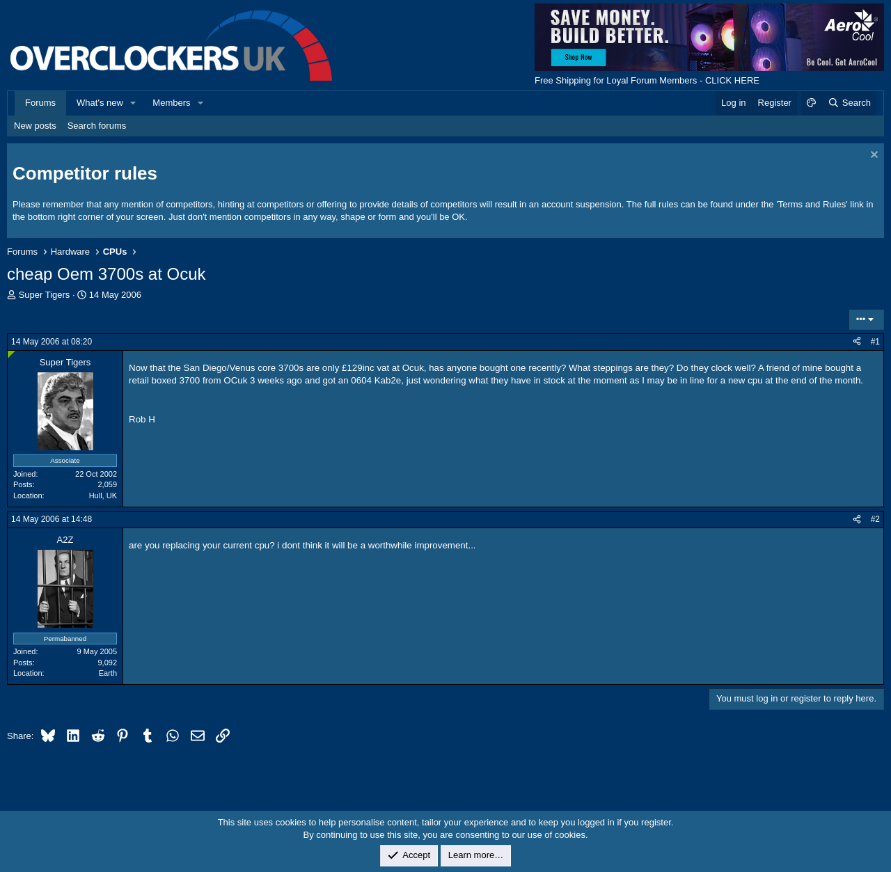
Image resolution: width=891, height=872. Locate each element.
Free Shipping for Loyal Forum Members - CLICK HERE (647, 80)
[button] (134, 103)
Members (171, 102)
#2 (875, 519)
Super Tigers (44, 295)
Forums (40, 102)
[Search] (848, 103)
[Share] (857, 342)
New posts (35, 125)
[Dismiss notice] (872, 156)
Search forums (97, 125)
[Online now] (11, 354)
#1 (875, 342)
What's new (100, 102)
